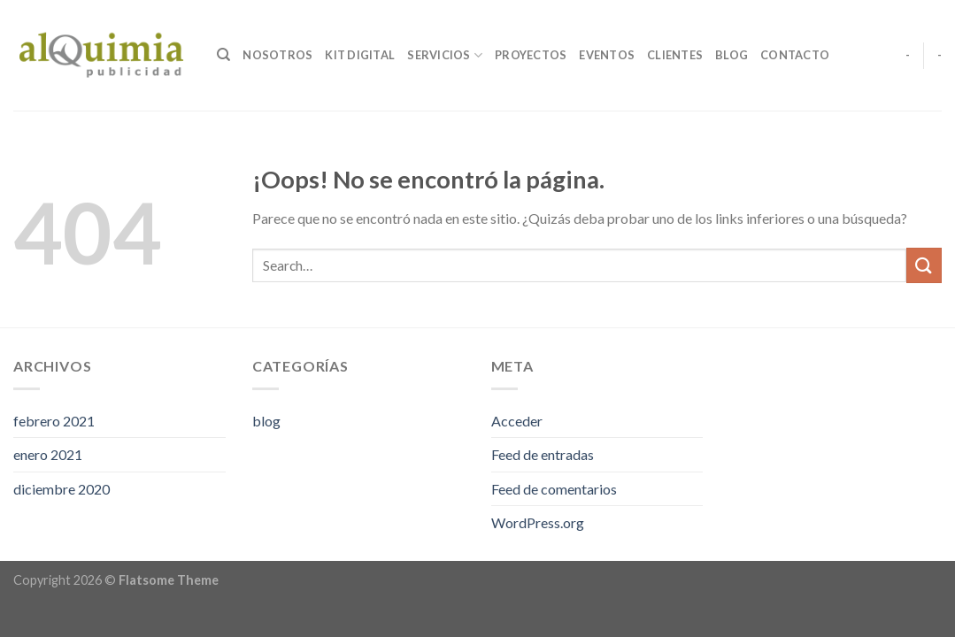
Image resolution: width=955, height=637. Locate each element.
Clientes (675, 55)
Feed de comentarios (554, 488)
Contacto (794, 55)
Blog (731, 55)
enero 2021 (47, 454)
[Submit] (924, 265)
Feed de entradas (542, 454)
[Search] (223, 55)
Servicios (444, 55)
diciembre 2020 (61, 488)
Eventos (607, 55)
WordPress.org (537, 522)
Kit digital (360, 55)
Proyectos (530, 55)
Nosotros (277, 55)
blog (266, 420)
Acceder (517, 420)
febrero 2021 (54, 420)
